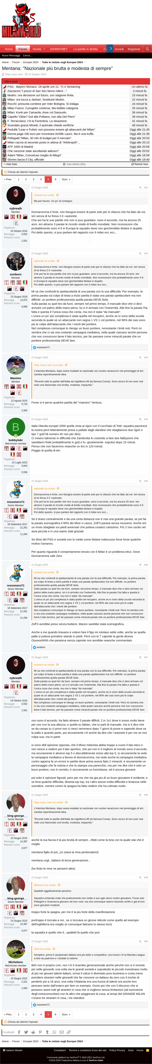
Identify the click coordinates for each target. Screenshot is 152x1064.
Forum (23, 49)
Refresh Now (140, 164)
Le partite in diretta (86, 49)
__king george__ (15, 815)
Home (9, 49)
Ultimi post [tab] (11, 81)
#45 (146, 481)
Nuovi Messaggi (11, 55)
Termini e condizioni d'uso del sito (88, 1050)
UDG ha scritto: (42, 948)
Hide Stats (10, 164)
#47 (146, 657)
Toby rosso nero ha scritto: (49, 365)
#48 (146, 795)
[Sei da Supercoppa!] (13, 282)
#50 (146, 941)
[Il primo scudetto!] (19, 217)
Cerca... (27, 55)
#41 (146, 187)
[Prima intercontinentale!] (6, 282)
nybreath (16, 208)
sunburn (16, 274)
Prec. (9, 179)
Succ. (65, 179)
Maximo (15, 378)
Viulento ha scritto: (44, 195)
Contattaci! (60, 1050)
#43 (146, 357)
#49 (146, 877)
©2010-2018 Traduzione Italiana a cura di (76, 1060)
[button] (44, 49)
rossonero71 (15, 501)
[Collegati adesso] (16, 436)
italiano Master (13, 1050)
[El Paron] (25, 217)
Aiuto (131, 1050)
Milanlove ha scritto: (45, 885)
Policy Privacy (117, 1050)
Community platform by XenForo (76, 1057)
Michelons (16, 962)
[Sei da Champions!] (16, 223)
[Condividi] (140, 187)
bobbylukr (16, 440)
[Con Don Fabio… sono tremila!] (6, 217)
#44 (146, 419)
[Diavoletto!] (13, 217)
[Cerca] (147, 49)
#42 (146, 253)
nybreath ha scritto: (45, 261)
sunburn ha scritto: (44, 572)
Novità (37, 49)
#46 (146, 564)
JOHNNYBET (59, 49)
